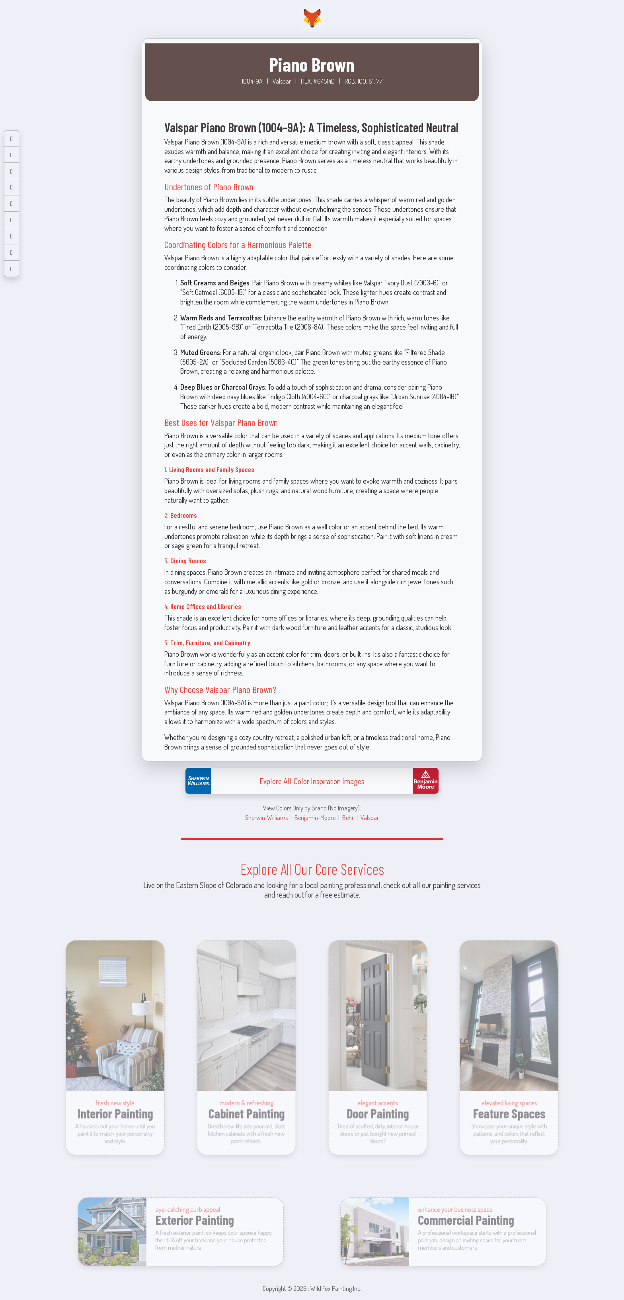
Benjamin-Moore (314, 817)
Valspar (370, 817)
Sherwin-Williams (266, 817)
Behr (348, 817)
